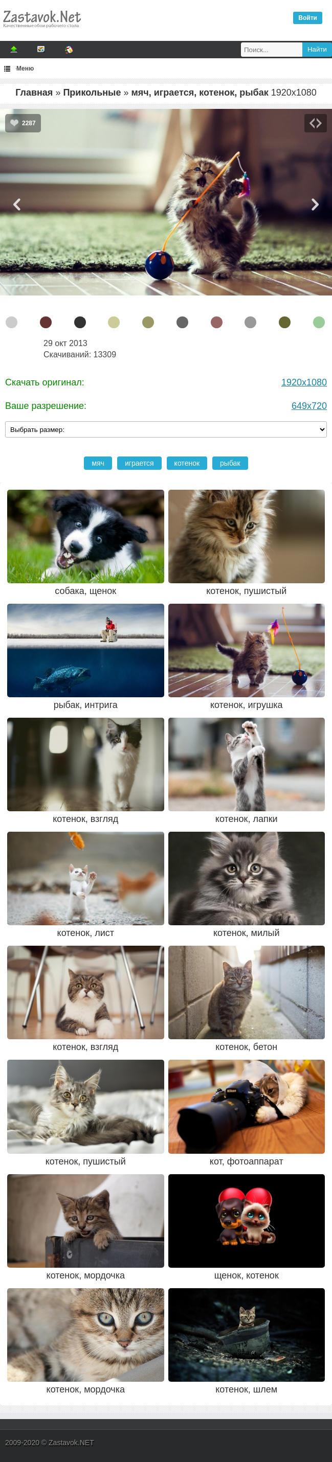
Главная (34, 92)
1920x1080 (304, 382)
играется (139, 463)
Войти (307, 17)
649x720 (309, 406)
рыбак (230, 463)
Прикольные (92, 92)
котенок (187, 463)
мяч (98, 463)
